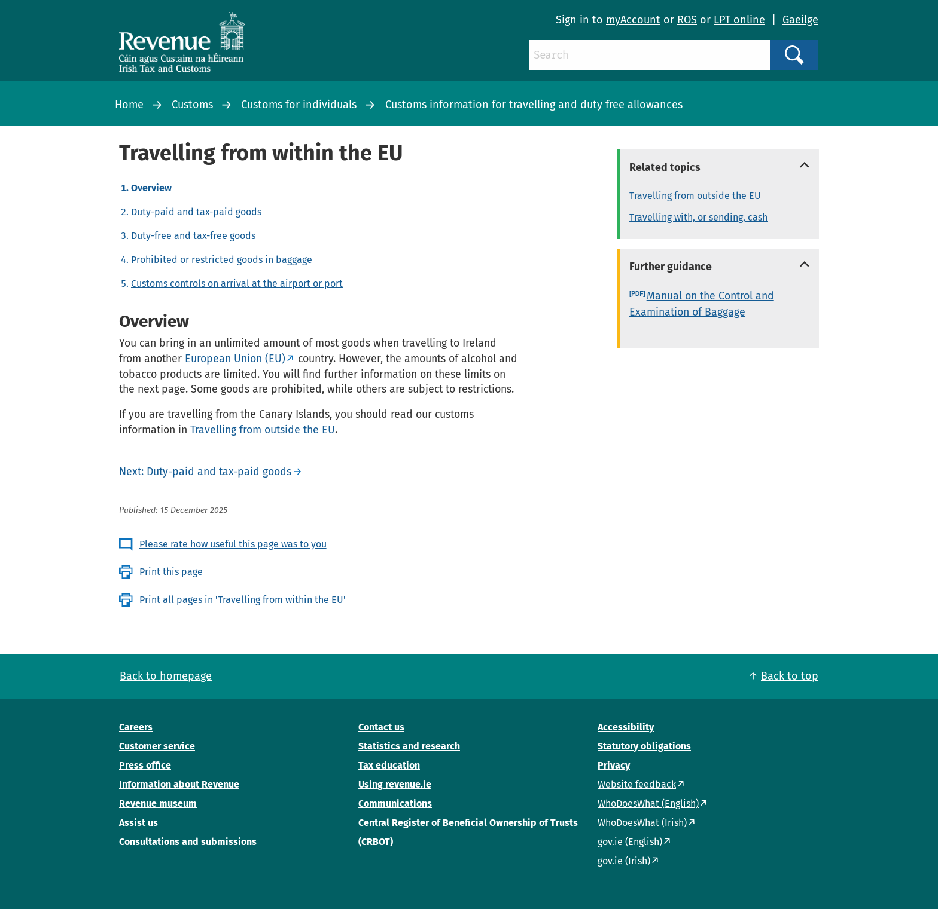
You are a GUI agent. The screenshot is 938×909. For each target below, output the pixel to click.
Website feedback (637, 784)
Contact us (381, 727)
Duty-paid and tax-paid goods (196, 212)
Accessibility (626, 727)
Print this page (171, 571)
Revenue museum (158, 803)
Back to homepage (166, 675)
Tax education (389, 765)
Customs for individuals (299, 104)
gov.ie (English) (630, 841)
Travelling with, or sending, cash (698, 217)
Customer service (157, 746)
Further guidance (670, 266)
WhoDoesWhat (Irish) (642, 822)
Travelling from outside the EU (262, 429)
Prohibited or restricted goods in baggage (221, 259)
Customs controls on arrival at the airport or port (237, 283)
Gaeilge (800, 19)
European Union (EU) (235, 358)
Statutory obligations (644, 746)
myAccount (633, 19)
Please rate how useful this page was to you (233, 544)
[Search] (649, 55)
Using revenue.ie (394, 784)
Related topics (665, 167)
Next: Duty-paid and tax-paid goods (205, 471)
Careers (136, 727)
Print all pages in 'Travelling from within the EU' (242, 599)
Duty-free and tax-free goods (193, 235)
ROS (687, 19)
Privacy (614, 765)
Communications (395, 803)
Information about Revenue (179, 784)
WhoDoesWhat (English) (648, 803)
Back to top (789, 675)
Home (129, 104)
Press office (145, 765)
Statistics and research (409, 746)
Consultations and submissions (188, 841)
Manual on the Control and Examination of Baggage (701, 304)
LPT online (739, 19)
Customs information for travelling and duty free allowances (534, 104)
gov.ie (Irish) (624, 861)
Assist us (138, 822)
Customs (192, 104)
